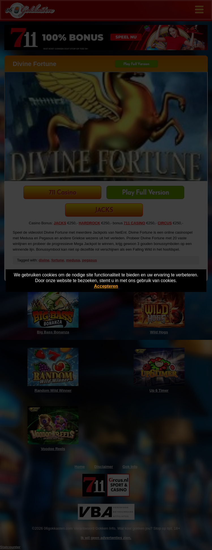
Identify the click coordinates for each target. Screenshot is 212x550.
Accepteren (106, 286)
